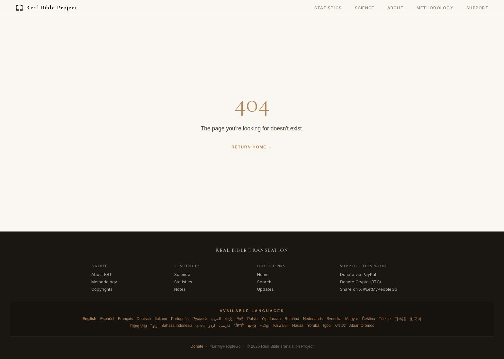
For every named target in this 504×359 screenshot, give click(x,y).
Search (264, 281)
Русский (200, 318)
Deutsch (144, 318)
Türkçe (385, 318)
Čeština (368, 318)
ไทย (154, 326)
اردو (212, 325)
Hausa (297, 325)
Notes (180, 289)
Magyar (351, 318)
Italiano (161, 318)
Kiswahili (280, 325)
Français (125, 318)
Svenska (334, 318)
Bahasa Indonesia (176, 325)
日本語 (400, 319)
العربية (216, 318)
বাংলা (200, 326)
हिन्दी (240, 319)
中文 (229, 319)
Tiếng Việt (138, 326)
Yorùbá (313, 325)
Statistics (328, 7)
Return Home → (252, 147)
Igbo (326, 325)
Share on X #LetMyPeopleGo (368, 289)
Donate (197, 346)
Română (291, 318)
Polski (252, 318)
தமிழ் (264, 325)
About (395, 7)
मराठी (252, 326)
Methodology (435, 7)
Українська (271, 318)
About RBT (101, 274)
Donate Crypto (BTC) (360, 281)
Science (364, 7)
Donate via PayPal (358, 274)
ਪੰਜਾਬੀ (239, 325)
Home (263, 274)
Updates (265, 289)
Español (107, 318)
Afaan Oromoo (361, 325)
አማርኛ (340, 325)
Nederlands (313, 318)
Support (477, 7)
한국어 (415, 319)
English (89, 318)
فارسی (224, 325)
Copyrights (102, 289)
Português (180, 318)
